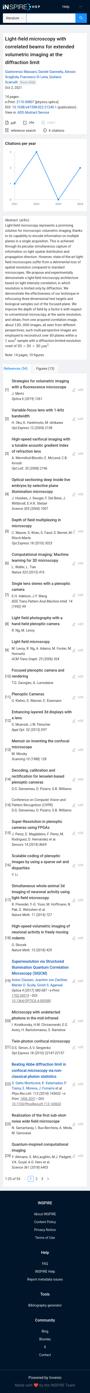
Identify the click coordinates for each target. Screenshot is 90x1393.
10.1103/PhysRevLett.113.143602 (36, 1104)
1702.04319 (20, 996)
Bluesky (45, 1339)
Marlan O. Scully (24, 985)
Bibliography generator (45, 1305)
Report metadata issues (45, 1279)
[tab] (19, 368)
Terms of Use (45, 1238)
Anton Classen (22, 980)
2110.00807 (25, 102)
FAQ (45, 1264)
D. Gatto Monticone (26, 1083)
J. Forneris (46, 1088)
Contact (45, 1355)
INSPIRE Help (45, 1271)
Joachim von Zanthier (51, 980)
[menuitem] (65, 6)
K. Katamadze (52, 1083)
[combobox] (51, 18)
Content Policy (45, 1222)
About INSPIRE (45, 1214)
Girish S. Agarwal (50, 985)
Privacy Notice (45, 1230)
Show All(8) (27, 82)
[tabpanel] (45, 780)
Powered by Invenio (45, 1377)
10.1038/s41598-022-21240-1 (34, 107)
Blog (45, 1331)
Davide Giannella (50, 72)
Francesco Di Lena (34, 77)
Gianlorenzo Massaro (21, 72)
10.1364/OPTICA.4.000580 (31, 1001)
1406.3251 (28, 1099)
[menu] (68, 6)
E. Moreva (30, 1088)
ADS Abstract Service (33, 112)
